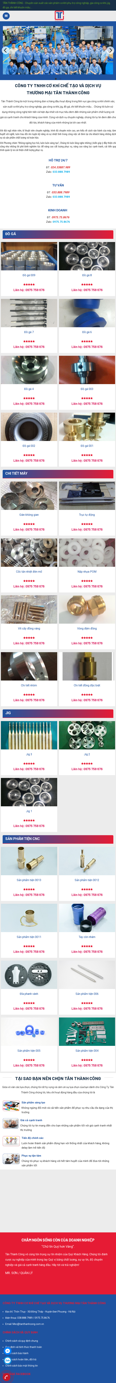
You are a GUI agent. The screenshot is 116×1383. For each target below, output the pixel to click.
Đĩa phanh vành (29, 994)
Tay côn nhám (87, 937)
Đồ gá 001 (87, 446)
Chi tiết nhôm (29, 685)
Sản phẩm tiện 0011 (29, 937)
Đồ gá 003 (87, 389)
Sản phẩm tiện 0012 (87, 880)
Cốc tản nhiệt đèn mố (29, 571)
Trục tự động (87, 514)
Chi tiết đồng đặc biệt (87, 685)
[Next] (110, 50)
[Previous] (6, 50)
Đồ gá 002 (29, 446)
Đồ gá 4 (29, 389)
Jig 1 (29, 811)
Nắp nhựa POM (87, 571)
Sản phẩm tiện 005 (28, 1050)
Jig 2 (87, 754)
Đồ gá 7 (29, 332)
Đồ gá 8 (87, 275)
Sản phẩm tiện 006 (87, 994)
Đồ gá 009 (29, 275)
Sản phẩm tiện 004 (87, 1050)
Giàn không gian (29, 514)
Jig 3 (29, 754)
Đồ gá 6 (87, 332)
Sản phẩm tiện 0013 (29, 880)
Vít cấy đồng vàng (29, 628)
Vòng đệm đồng (87, 628)
